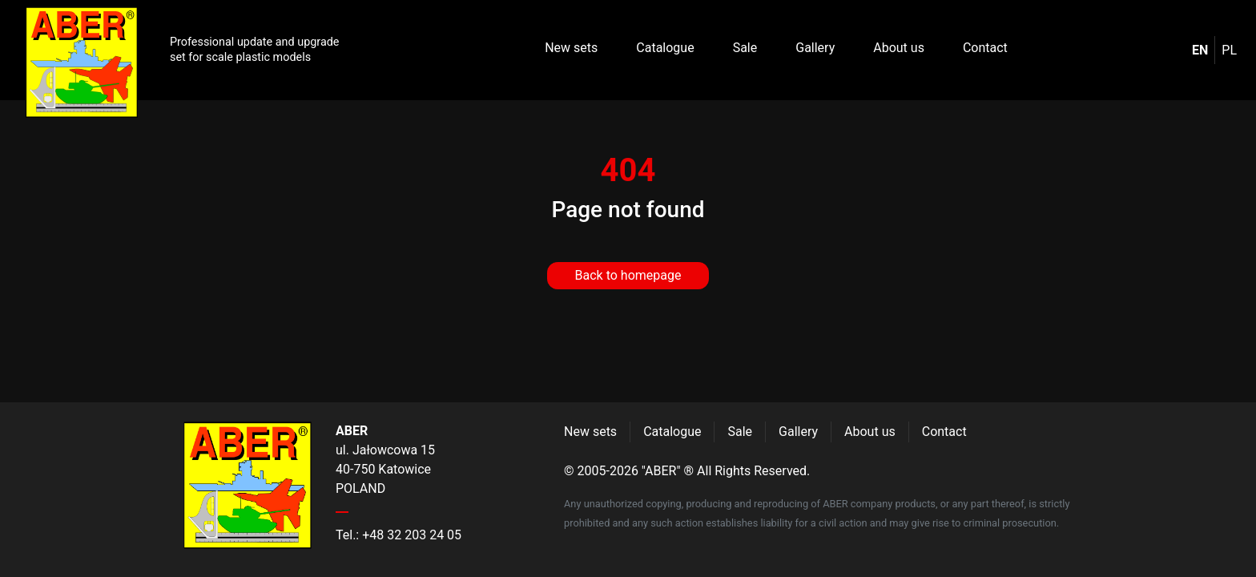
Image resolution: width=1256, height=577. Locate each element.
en (1200, 50)
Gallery (815, 47)
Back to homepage (628, 275)
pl (1229, 50)
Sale (745, 47)
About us (898, 47)
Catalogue (665, 47)
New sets (571, 47)
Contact (985, 47)
